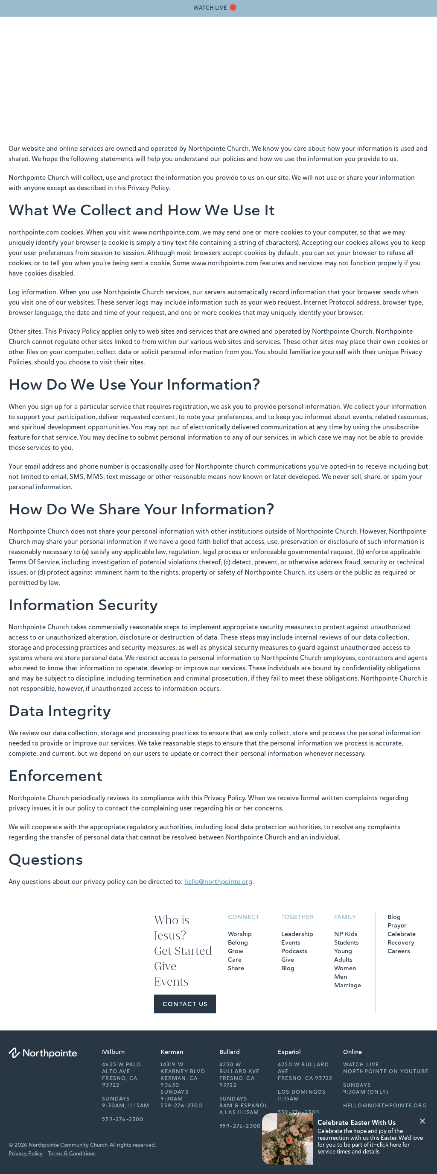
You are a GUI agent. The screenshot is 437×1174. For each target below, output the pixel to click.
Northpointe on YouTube (385, 1071)
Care (235, 959)
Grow (235, 951)
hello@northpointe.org (218, 882)
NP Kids (346, 934)
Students (346, 942)
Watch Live (361, 1064)
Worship (240, 934)
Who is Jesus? (231, 41)
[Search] (382, 41)
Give (312, 41)
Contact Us (185, 1004)
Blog (287, 968)
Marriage (347, 985)
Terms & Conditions (72, 1153)
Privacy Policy (26, 1153)
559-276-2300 (122, 1119)
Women (345, 968)
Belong (238, 942)
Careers (398, 951)
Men (340, 976)
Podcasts (294, 951)
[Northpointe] (51, 40)
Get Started (279, 41)
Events (337, 41)
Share (236, 968)
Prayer (397, 925)
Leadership (297, 934)
